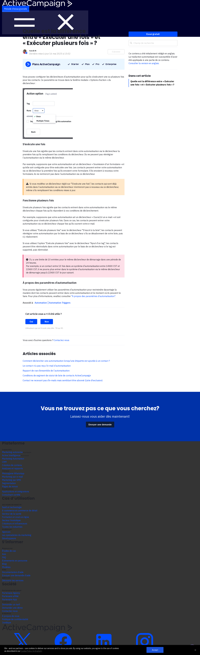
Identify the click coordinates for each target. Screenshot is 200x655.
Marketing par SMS (11, 480)
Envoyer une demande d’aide (16, 575)
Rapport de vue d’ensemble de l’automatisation (46, 370)
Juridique (6, 622)
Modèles (6, 567)
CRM (4, 462)
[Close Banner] (195, 650)
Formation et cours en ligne (15, 517)
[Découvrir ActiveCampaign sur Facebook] (63, 641)
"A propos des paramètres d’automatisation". (93, 296)
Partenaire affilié (10, 596)
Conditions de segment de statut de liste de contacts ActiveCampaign (57, 375)
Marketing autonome (12, 452)
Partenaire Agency (11, 593)
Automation (41, 302)
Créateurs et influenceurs (14, 523)
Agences (6, 531)
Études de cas (9, 550)
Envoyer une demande (100, 424)
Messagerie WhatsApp (13, 473)
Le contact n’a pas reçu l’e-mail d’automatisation (47, 365)
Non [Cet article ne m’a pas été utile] (47, 321)
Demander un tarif (11, 604)
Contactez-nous (61, 340)
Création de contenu (12, 465)
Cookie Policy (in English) (31, 651)
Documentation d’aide (12, 572)
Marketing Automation (13, 458)
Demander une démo (12, 607)
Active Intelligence (11, 455)
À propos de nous (10, 616)
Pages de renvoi (10, 486)
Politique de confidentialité (15, 619)
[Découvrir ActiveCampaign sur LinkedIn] (104, 641)
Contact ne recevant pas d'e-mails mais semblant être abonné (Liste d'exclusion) (63, 380)
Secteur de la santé (11, 513)
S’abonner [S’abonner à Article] (116, 52)
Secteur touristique (11, 520)
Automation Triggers (59, 302)
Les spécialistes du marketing (16, 535)
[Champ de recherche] (153, 43)
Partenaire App (9, 599)
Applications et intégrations (15, 491)
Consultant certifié (11, 494)
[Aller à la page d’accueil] (37, 3)
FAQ (4, 557)
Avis (4, 554)
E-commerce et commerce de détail (19, 510)
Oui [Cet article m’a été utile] (31, 321)
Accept (155, 650)
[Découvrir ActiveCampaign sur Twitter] (22, 641)
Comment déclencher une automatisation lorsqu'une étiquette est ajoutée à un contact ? (66, 360)
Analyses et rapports (12, 468)
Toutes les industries (12, 526)
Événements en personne (14, 560)
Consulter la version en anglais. (144, 63)
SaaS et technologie (12, 507)
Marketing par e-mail (12, 476)
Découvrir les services (12, 580)
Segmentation (9, 483)
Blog (4, 564)
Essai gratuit (153, 34)
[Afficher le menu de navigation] (45, 22)
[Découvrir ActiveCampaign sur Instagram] (144, 641)
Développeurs (9, 538)
